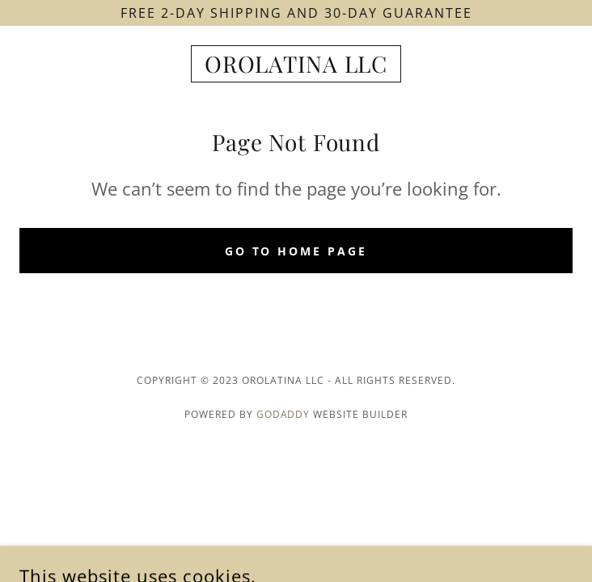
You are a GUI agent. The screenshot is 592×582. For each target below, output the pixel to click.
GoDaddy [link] (283, 414)
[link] (296, 63)
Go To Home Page (296, 251)
